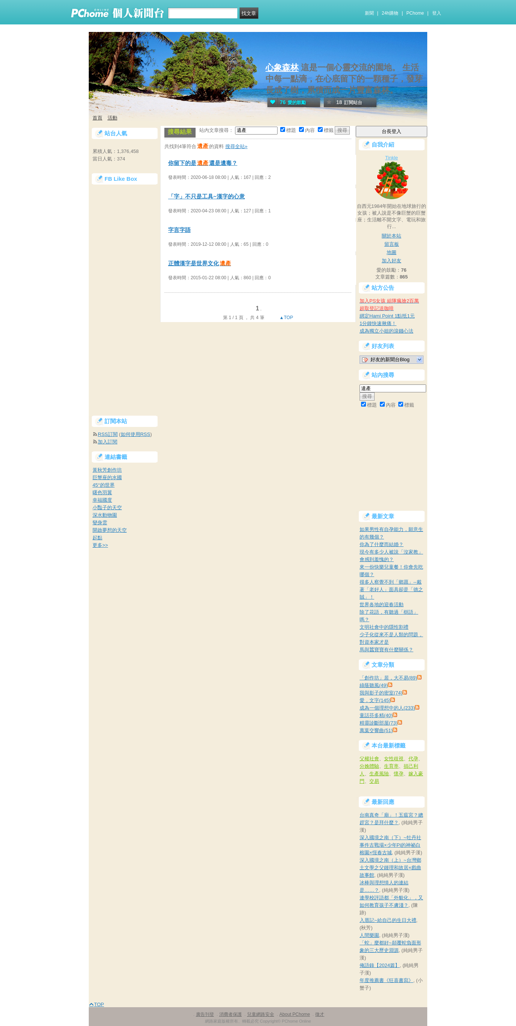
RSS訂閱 (108, 434)
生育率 (391, 766)
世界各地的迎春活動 (382, 604)
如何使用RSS (135, 434)
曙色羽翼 (102, 492)
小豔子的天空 (107, 507)
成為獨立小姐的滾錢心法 (386, 331)
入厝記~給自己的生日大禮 (388, 920)
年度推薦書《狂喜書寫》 (386, 980)
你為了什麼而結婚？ (382, 544)
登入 (436, 13)
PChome (415, 13)
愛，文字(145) (375, 700)
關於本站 (391, 236)
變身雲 (100, 522)
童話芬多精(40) (376, 715)
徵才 (319, 1014)
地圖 (391, 252)
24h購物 (390, 13)
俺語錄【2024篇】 (380, 965)
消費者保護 (230, 1014)
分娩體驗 (369, 766)
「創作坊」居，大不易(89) (388, 678)
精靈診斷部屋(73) (379, 723)
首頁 (97, 118)
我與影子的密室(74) (381, 693)
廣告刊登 (205, 1014)
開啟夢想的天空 (110, 530)
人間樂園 (369, 935)
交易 (374, 781)
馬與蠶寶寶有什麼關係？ (386, 649)
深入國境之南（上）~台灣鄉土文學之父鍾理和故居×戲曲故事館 (390, 867)
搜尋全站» (236, 146)
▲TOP (285, 317)
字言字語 (179, 230)
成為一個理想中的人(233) (387, 708)
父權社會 (369, 758)
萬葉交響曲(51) (376, 730)
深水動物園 (105, 515)
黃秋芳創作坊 (107, 470)
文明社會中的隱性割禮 (384, 627)
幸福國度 (102, 500)
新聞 (369, 13)
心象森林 (282, 67)
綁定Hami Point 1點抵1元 (387, 316)
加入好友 (391, 260)
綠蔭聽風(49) (374, 685)
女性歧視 (394, 758)
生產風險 (379, 773)
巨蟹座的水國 (107, 477)
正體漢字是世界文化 (200, 263)
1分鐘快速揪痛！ (378, 323)
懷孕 (399, 773)
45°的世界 (104, 485)
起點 (97, 537)
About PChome (294, 1014)
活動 (112, 118)
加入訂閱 (107, 442)
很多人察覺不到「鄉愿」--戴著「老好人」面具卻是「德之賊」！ (391, 589)
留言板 (391, 244)
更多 (100, 545)
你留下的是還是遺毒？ (202, 163)
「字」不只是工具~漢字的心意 (206, 196)
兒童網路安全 (260, 1014)
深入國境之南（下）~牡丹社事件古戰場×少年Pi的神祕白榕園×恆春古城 (390, 845)
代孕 (413, 758)
